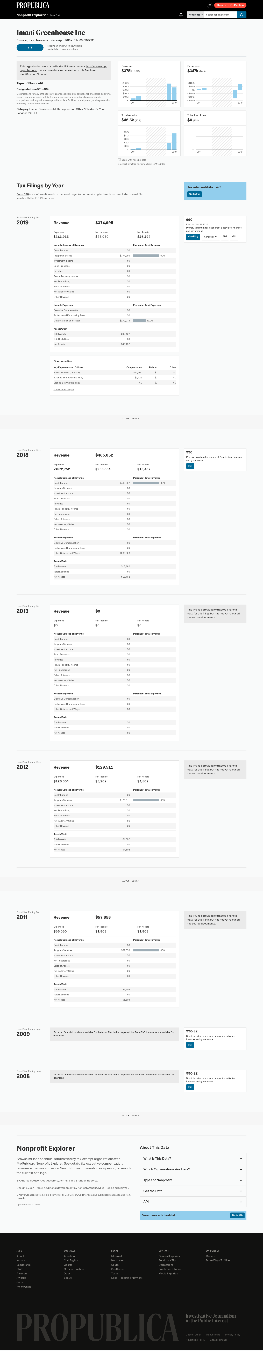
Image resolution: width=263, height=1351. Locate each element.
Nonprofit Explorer (31, 15)
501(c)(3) (43, 89)
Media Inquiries (168, 1274)
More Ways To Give (218, 1261)
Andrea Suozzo (29, 1181)
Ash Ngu (64, 1181)
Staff (20, 1270)
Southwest (118, 1270)
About (20, 1257)
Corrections (166, 1266)
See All (68, 1279)
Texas (114, 1274)
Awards (21, 1279)
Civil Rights (71, 1261)
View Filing (194, 236)
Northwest (117, 1261)
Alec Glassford (49, 1181)
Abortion (69, 1257)
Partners (22, 1274)
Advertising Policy (195, 1341)
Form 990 (23, 194)
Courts (68, 1266)
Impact (21, 1261)
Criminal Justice (74, 1270)
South (115, 1266)
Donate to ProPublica (230, 5)
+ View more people (64, 389)
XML (236, 236)
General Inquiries (169, 1257)
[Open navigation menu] (209, 5)
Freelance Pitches (170, 1270)
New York (55, 15)
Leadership (24, 1266)
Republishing (213, 1335)
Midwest (116, 1257)
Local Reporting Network (126, 1279)
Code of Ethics (194, 1335)
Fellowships (24, 1288)
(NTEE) (32, 113)
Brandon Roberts (86, 1181)
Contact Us (195, 194)
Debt (67, 1274)
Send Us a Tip (167, 1261)
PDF (226, 236)
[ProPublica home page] (98, 1329)
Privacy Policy (232, 1335)
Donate (210, 1257)
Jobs (20, 1283)
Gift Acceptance (219, 1341)
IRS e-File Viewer (52, 1195)
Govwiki (21, 1199)
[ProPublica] (33, 5)
